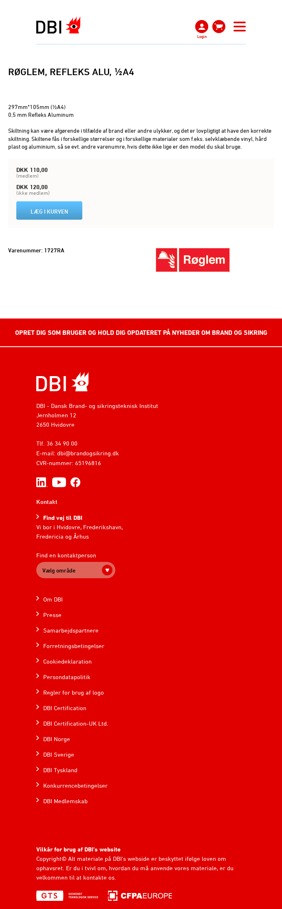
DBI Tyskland (60, 769)
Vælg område (58, 570)
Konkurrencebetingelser (75, 785)
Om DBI (53, 599)
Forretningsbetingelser (73, 645)
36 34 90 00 (61, 443)
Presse (52, 614)
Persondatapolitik (66, 676)
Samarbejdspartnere (71, 630)
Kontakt (46, 501)
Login (202, 36)
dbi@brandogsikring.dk (88, 453)
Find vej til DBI (62, 517)
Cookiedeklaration (67, 661)
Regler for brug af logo (73, 692)
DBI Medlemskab (65, 801)
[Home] (62, 382)
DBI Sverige (58, 754)
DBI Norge (56, 738)
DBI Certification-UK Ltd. (75, 723)
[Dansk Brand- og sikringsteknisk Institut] (58, 25)
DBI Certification (64, 707)
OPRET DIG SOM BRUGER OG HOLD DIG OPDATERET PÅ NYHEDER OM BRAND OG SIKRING (141, 332)
